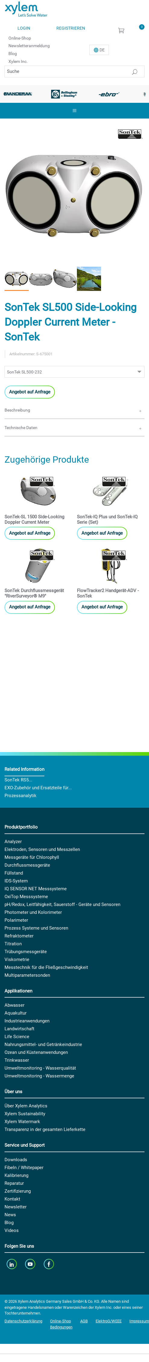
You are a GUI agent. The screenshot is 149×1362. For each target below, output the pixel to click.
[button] (17, 279)
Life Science (17, 1036)
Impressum (139, 1321)
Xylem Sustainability (25, 1113)
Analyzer (13, 841)
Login (23, 28)
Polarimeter (16, 920)
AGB (84, 1321)
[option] (64, 94)
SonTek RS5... (18, 780)
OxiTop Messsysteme (26, 896)
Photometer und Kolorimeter (33, 912)
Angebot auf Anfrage (29, 392)
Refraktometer (19, 936)
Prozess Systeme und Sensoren (36, 928)
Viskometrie (17, 959)
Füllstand (14, 873)
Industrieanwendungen (27, 1021)
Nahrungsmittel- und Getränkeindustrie (43, 1044)
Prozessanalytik (20, 795)
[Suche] (74, 71)
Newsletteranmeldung (29, 45)
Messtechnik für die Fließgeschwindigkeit (46, 967)
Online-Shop (19, 37)
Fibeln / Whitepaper (24, 1167)
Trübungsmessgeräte (26, 951)
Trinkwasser (17, 1060)
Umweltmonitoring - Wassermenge (39, 1076)
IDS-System (16, 881)
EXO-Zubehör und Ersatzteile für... (38, 787)
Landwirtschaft (19, 1028)
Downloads (16, 1159)
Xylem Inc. (18, 61)
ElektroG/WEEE (109, 1321)
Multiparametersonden (27, 975)
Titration (13, 944)
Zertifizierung (18, 1191)
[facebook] (49, 1264)
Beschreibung (17, 410)
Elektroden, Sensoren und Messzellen (42, 849)
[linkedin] (12, 1264)
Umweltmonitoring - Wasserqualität (40, 1068)
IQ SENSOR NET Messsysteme (36, 888)
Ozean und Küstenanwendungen (36, 1052)
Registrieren (70, 28)
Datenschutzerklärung (23, 1321)
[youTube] (31, 1264)
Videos (12, 1230)
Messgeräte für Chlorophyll (32, 857)
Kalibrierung (16, 1175)
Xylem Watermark (22, 1121)
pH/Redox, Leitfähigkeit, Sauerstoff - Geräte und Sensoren (62, 904)
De (102, 49)
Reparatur (14, 1183)
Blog (12, 53)
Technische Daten (21, 427)
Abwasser (14, 1005)
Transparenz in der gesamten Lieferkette (45, 1129)
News (10, 1214)
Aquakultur (16, 1013)
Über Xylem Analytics (26, 1106)
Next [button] (144, 94)
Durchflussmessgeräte (27, 865)
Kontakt (12, 1199)
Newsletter (16, 1207)
